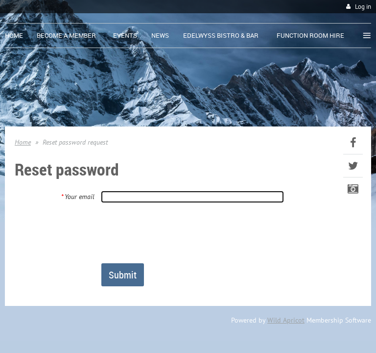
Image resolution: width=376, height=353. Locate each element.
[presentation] (175, 232)
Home (23, 142)
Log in (363, 6)
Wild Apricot (286, 320)
